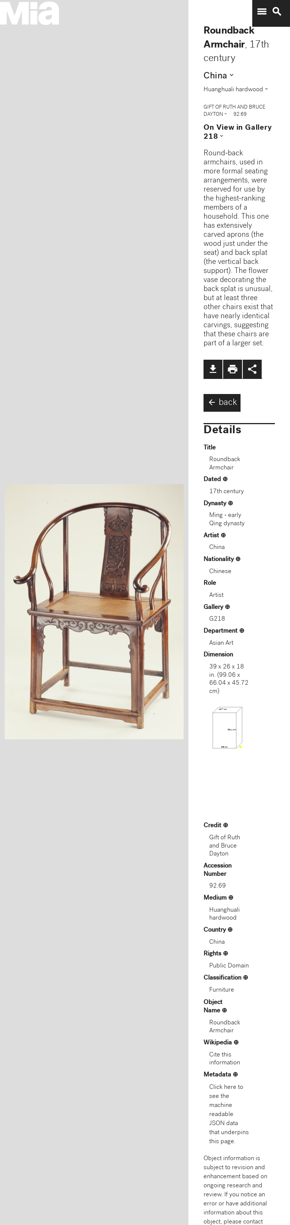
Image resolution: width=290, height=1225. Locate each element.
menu (261, 11)
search (276, 11)
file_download (213, 369)
